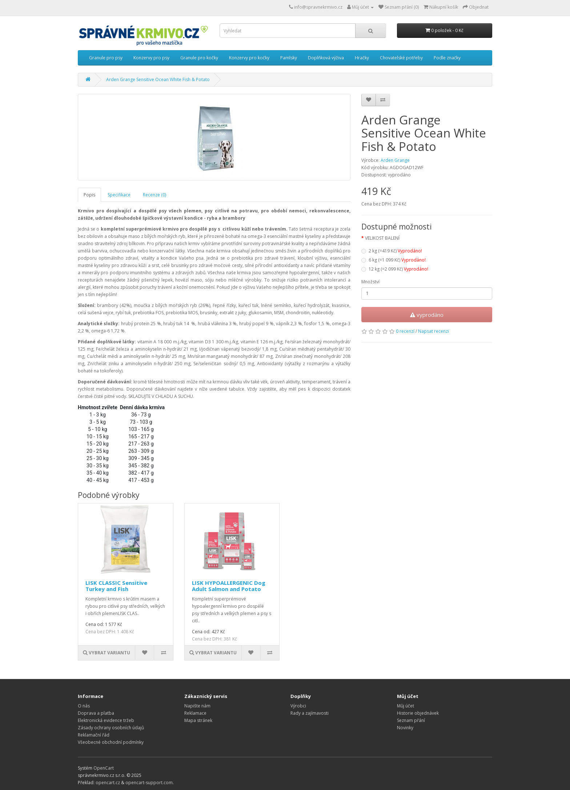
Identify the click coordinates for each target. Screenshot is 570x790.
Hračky (362, 58)
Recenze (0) (154, 195)
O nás (84, 706)
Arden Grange (395, 160)
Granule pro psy (106, 58)
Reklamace (195, 713)
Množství (370, 282)
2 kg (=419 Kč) (391, 251)
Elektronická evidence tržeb (106, 720)
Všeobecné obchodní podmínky (111, 742)
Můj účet (405, 706)
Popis (89, 195)
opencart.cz (108, 782)
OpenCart (103, 768)
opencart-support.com (149, 782)
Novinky (405, 728)
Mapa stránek (198, 720)
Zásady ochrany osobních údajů (111, 728)
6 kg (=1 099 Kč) (393, 260)
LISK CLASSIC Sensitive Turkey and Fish (116, 585)
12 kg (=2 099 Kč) (394, 269)
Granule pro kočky (199, 58)
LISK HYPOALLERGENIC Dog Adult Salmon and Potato (228, 585)
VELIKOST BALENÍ (382, 238)
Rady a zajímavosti (309, 713)
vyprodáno (426, 314)
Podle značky (447, 58)
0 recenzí (405, 331)
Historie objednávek (418, 713)
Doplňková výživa (326, 58)
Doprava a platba (96, 713)
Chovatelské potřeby (401, 58)
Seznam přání (411, 720)
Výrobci (298, 706)
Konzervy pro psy (151, 58)
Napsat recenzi (433, 331)
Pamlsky (288, 58)
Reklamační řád (93, 735)
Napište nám (197, 706)
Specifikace (119, 195)
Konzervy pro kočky (249, 58)
